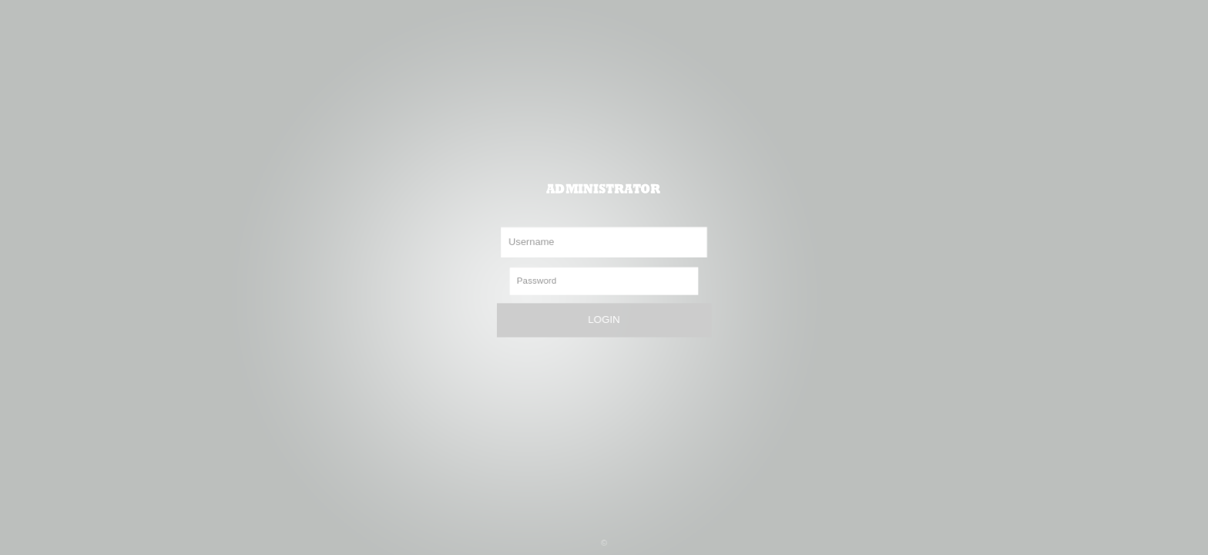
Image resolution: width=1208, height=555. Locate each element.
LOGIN (604, 319)
